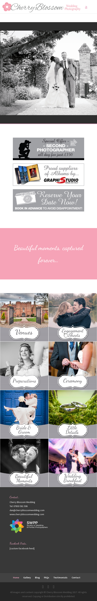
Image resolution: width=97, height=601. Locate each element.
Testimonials (60, 577)
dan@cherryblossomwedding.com (27, 510)
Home (16, 577)
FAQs (46, 577)
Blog (37, 577)
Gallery (27, 577)
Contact (76, 577)
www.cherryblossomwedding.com (27, 514)
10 (61, 109)
